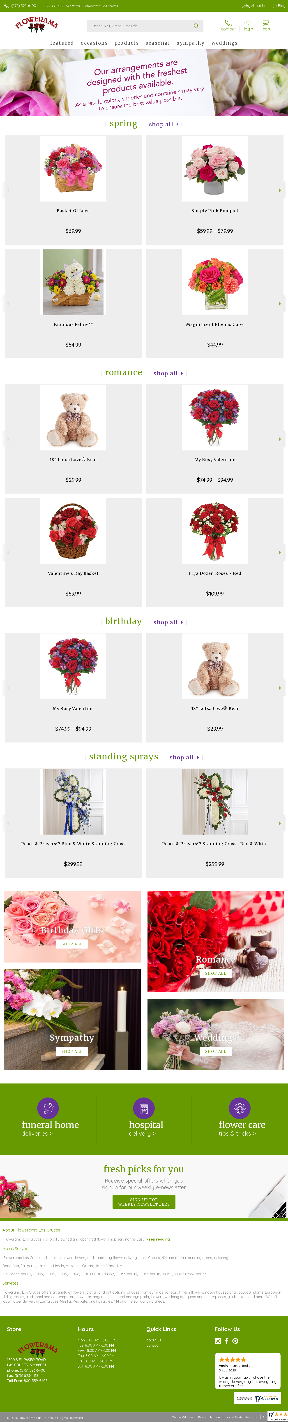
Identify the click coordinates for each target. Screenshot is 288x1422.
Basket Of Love (73, 210)
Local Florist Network (241, 1417)
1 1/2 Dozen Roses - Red (215, 573)
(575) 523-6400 (23, 5)
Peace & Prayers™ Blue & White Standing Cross (73, 843)
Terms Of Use (182, 1417)
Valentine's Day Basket (73, 573)
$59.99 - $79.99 (215, 230)
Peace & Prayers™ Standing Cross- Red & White (215, 843)
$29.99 (73, 479)
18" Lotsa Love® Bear (73, 459)
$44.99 (215, 344)
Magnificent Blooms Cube (215, 324)
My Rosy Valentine (214, 459)
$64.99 (73, 344)
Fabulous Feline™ (73, 324)
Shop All (161, 124)
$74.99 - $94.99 (215, 479)
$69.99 (73, 230)
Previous (7, 190)
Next (281, 190)
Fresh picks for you (144, 1177)
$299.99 (73, 864)
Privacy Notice (209, 1417)
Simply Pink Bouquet (215, 210)
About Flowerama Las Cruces (31, 1230)
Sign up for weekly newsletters (144, 1201)
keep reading (158, 1239)
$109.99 (215, 593)
